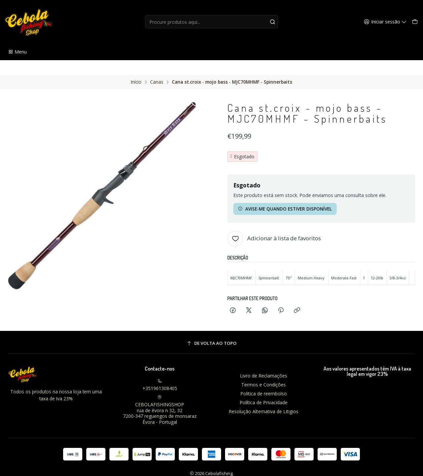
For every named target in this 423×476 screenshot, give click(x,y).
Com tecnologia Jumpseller (242, 465)
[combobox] (211, 21)
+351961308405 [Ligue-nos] (159, 370)
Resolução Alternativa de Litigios (263, 396)
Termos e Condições (263, 370)
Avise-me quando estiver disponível (285, 194)
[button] (17, 52)
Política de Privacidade (264, 387)
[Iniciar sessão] (386, 22)
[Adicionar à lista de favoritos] (274, 224)
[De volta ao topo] (211, 328)
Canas (156, 67)
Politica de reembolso (263, 379)
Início (136, 67)
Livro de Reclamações (263, 361)
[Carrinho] (415, 22)
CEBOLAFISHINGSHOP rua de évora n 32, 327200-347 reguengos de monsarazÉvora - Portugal (160, 395)
